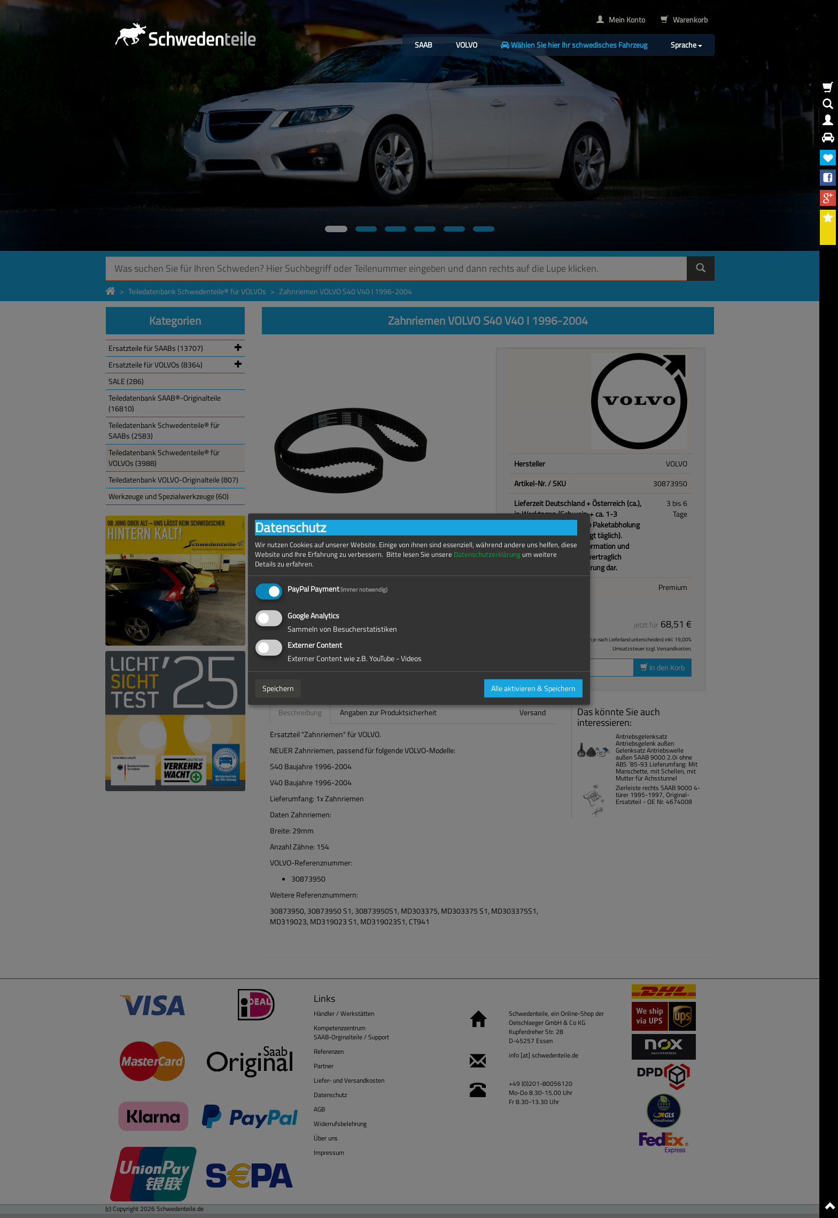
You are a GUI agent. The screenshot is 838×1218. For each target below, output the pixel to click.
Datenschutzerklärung (487, 554)
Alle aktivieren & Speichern (533, 688)
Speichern (278, 688)
